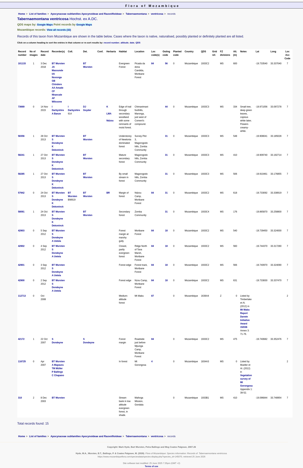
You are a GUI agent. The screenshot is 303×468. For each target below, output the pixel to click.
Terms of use (151, 466)
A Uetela (56, 241)
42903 (21, 230)
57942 (21, 192)
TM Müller (57, 368)
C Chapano (58, 375)
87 (152, 296)
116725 (22, 361)
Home (21, 13)
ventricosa (157, 13)
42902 (21, 246)
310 (20, 397)
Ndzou (110, 120)
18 (166, 230)
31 (166, 136)
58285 (21, 174)
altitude (125, 42)
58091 (21, 211)
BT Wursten (58, 63)
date (132, 42)
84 (152, 63)
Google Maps (45, 24)
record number (111, 42)
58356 (21, 136)
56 (166, 63)
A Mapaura (58, 365)
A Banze (56, 113)
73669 (21, 106)
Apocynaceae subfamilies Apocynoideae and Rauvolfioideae (86, 13)
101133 (22, 63)
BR (108, 192)
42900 (21, 280)
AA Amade (57, 87)
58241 (21, 155)
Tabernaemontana (136, 13)
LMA (108, 113)
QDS (138, 42)
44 (166, 106)
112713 (22, 296)
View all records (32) (59, 29)
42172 (21, 339)
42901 (21, 265)
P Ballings (57, 372)
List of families (38, 13)
